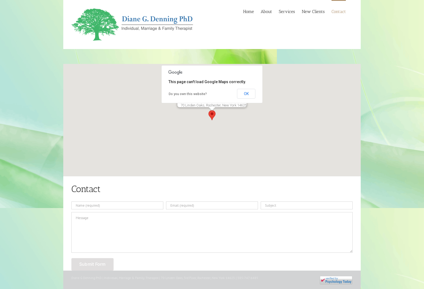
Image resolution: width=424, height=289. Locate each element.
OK (246, 94)
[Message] (212, 232)
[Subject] (307, 205)
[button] (212, 115)
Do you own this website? (188, 94)
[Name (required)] (117, 205)
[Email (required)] (212, 205)
